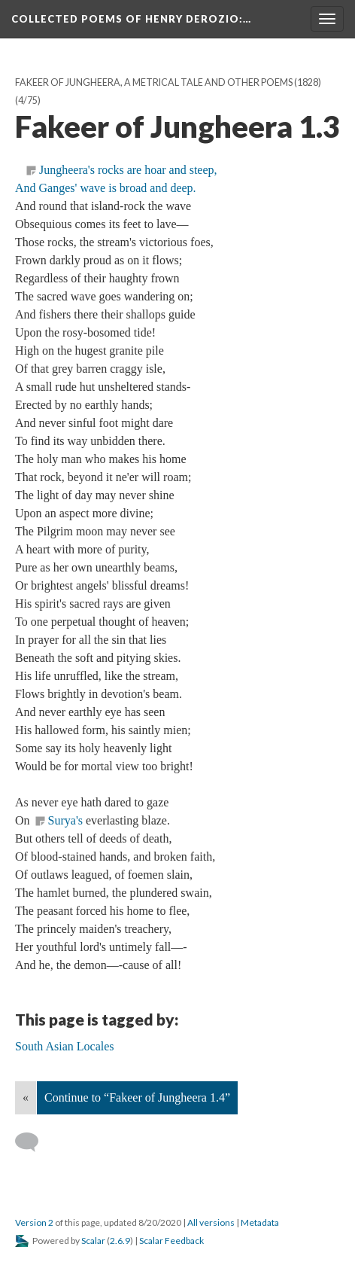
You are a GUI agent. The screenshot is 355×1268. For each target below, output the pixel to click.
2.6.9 (120, 1240)
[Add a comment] (33, 1142)
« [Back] (26, 1097)
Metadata (260, 1222)
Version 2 (34, 1222)
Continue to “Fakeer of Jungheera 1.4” (137, 1097)
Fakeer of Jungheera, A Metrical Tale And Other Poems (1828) (168, 82)
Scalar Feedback (171, 1240)
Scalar (93, 1240)
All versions (211, 1222)
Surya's (65, 820)
